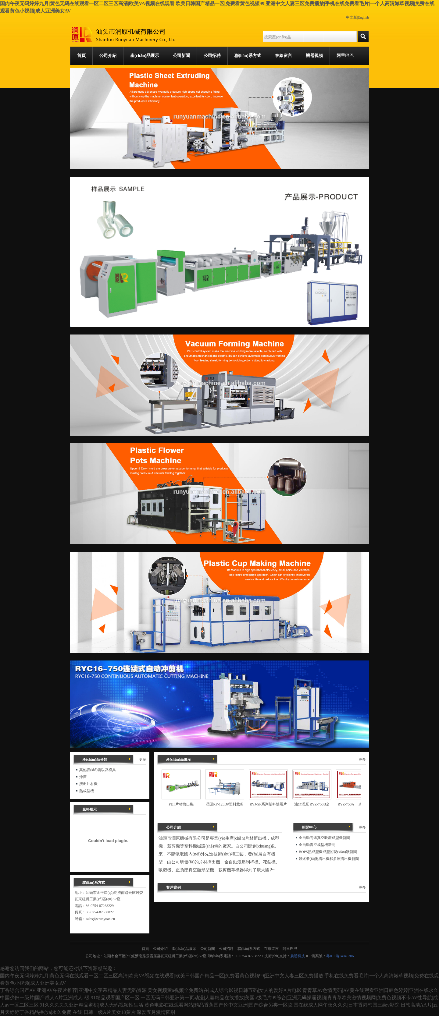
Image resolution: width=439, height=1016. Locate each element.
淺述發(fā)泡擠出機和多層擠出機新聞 (329, 859)
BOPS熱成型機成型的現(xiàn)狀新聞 (328, 852)
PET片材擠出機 (181, 804)
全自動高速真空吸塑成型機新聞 (324, 838)
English (363, 17)
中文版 (351, 17)
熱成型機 (86, 791)
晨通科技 (297, 956)
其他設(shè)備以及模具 (97, 770)
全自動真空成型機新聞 (317, 845)
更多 (362, 759)
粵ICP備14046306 (340, 956)
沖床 (83, 777)
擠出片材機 (88, 784)
